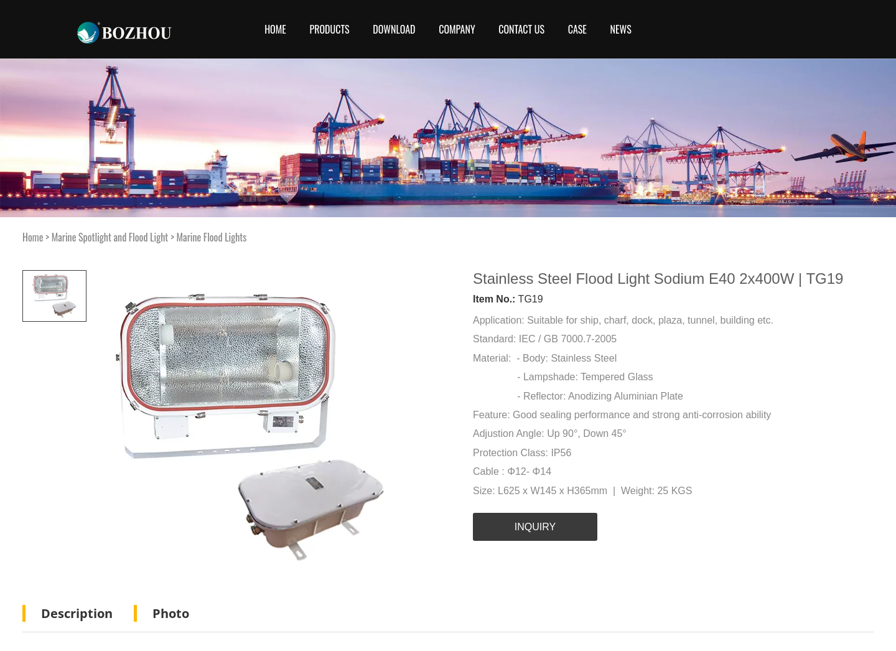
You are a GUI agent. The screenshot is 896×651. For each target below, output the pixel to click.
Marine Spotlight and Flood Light (110, 237)
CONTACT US (521, 29)
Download (394, 29)
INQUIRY (535, 527)
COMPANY (457, 29)
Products (329, 29)
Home (275, 29)
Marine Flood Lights (212, 237)
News (621, 29)
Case (577, 29)
